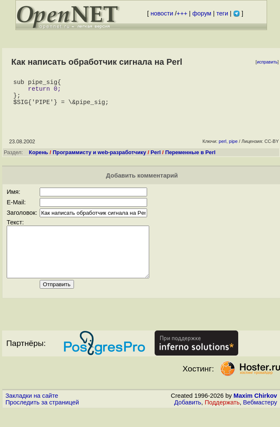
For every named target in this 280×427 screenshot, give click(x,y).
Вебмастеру (260, 419)
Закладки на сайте (31, 412)
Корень (38, 159)
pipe (233, 147)
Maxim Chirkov (255, 412)
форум (201, 13)
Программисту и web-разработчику (99, 159)
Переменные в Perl (190, 159)
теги (222, 13)
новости (161, 13)
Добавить (187, 419)
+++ (182, 13)
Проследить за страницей (42, 419)
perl (222, 147)
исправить (267, 62)
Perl (155, 159)
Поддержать (222, 419)
